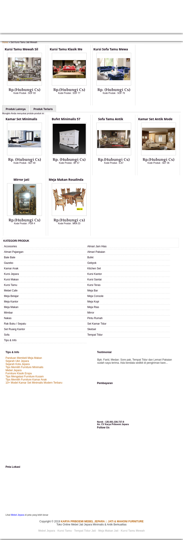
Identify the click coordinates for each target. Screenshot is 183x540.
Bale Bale (9, 257)
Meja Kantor (11, 301)
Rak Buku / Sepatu (15, 323)
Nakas (7, 318)
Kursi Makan (11, 279)
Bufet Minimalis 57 (66, 119)
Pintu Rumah (95, 318)
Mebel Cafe (10, 290)
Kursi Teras (94, 285)
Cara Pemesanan (85, 38)
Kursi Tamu (10, 285)
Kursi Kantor (94, 274)
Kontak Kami (64, 38)
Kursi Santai (94, 279)
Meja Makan (11, 307)
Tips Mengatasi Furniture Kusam (25, 376)
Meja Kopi (93, 301)
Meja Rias (93, 307)
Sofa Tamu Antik (110, 119)
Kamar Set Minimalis (21, 119)
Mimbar (8, 312)
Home (5, 38)
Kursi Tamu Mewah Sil (21, 49)
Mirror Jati (21, 179)
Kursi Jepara (11, 274)
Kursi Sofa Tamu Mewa (110, 49)
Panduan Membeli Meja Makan (24, 357)
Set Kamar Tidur (96, 323)
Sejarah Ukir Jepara (17, 361)
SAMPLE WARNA (135, 38)
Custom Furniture (111, 38)
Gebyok (91, 262)
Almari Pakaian (96, 251)
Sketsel (91, 329)
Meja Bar (92, 290)
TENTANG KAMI (20, 38)
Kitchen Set (94, 268)
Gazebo (8, 262)
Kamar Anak (11, 268)
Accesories (10, 246)
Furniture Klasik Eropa (19, 373)
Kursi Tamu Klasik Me (66, 49)
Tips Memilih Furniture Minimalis (24, 367)
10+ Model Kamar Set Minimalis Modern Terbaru (34, 382)
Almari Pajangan (13, 251)
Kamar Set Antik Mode (155, 119)
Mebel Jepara (14, 370)
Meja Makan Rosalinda (66, 179)
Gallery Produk (42, 38)
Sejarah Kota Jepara (18, 364)
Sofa (6, 334)
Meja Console (95, 296)
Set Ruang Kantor (14, 329)
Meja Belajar (11, 296)
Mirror (90, 312)
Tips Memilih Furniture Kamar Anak (26, 379)
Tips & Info (10, 340)
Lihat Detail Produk (28, 100)
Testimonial (155, 38)
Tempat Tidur (95, 334)
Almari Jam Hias (96, 246)
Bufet (90, 257)
